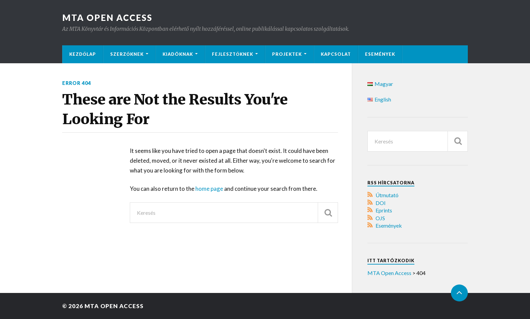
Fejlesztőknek (232, 54)
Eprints (384, 210)
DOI (381, 203)
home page (209, 188)
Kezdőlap (82, 54)
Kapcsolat (336, 54)
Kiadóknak (178, 54)
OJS (380, 218)
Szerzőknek (127, 54)
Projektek (287, 54)
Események (380, 54)
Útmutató (387, 195)
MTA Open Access (107, 18)
